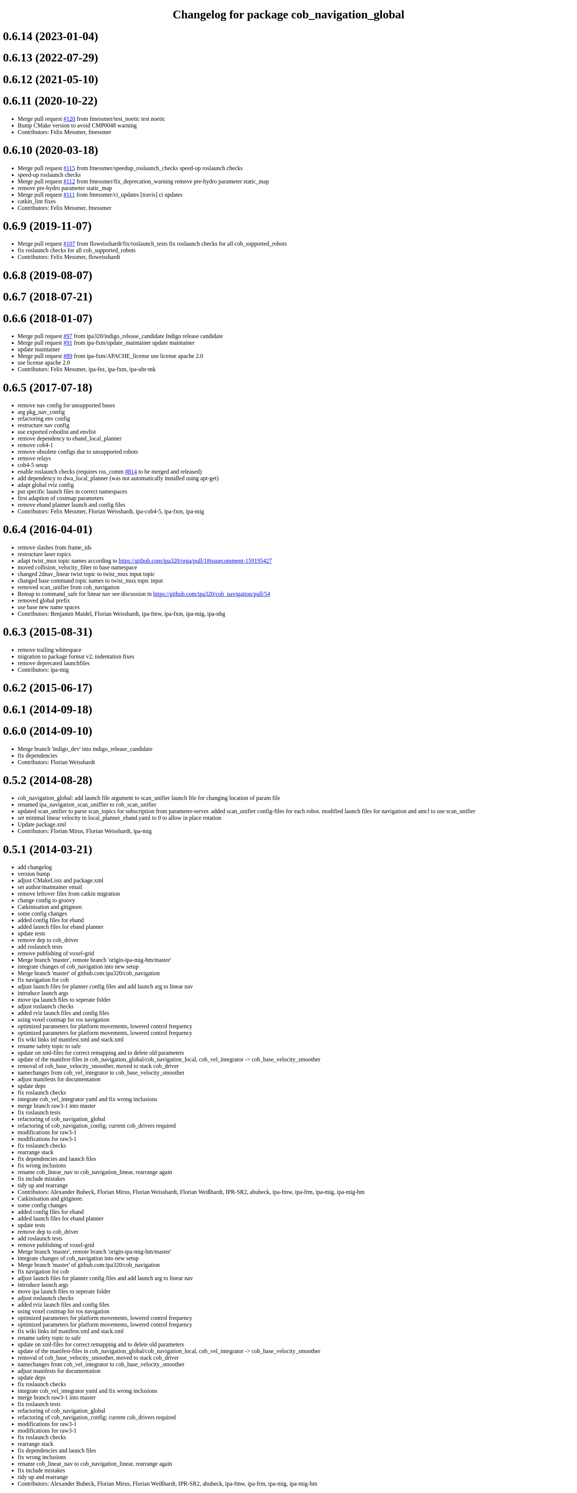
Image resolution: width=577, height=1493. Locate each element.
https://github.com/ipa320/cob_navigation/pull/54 (211, 594)
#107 (69, 243)
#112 (69, 181)
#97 (68, 336)
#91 (68, 343)
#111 (69, 195)
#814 (131, 471)
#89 (68, 356)
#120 (69, 119)
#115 (69, 168)
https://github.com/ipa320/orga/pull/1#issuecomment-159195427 (195, 561)
